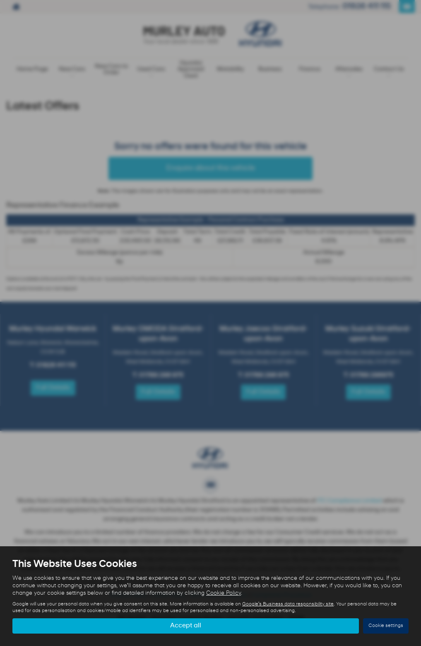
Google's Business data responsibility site (288, 604)
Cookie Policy (223, 593)
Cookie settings (385, 625)
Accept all (185, 625)
